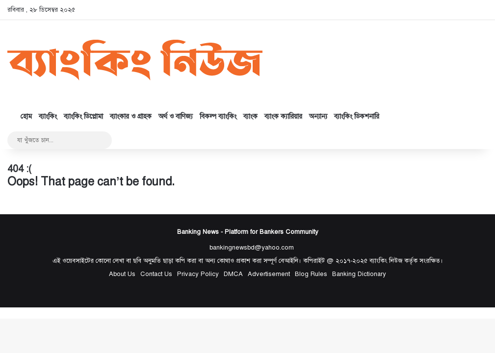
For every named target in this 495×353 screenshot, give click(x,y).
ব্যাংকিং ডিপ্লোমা (83, 116)
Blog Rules (311, 274)
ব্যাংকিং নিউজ (385, 261)
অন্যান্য (318, 116)
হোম (21, 116)
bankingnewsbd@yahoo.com (251, 248)
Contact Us (156, 274)
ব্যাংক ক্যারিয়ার (283, 116)
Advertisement (269, 274)
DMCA (233, 274)
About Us (122, 274)
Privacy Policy (198, 274)
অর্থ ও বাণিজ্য (175, 116)
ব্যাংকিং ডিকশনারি (356, 116)
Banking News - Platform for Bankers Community (247, 232)
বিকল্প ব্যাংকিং (218, 116)
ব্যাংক (250, 116)
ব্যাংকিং (48, 116)
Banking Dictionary (359, 274)
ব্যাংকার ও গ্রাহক (131, 116)
